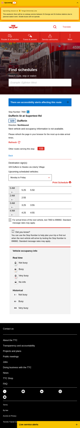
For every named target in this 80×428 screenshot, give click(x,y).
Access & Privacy (9, 416)
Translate (67, 27)
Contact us (8, 329)
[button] (40, 11)
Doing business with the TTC (17, 367)
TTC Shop (8, 378)
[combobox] (40, 83)
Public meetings (11, 356)
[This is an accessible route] (28, 111)
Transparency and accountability (19, 345)
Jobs (5, 362)
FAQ (5, 384)
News (6, 373)
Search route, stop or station (22, 76)
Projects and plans (12, 351)
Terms (5, 405)
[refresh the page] (15, 142)
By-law (5, 410)
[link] (40, 102)
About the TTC (10, 340)
